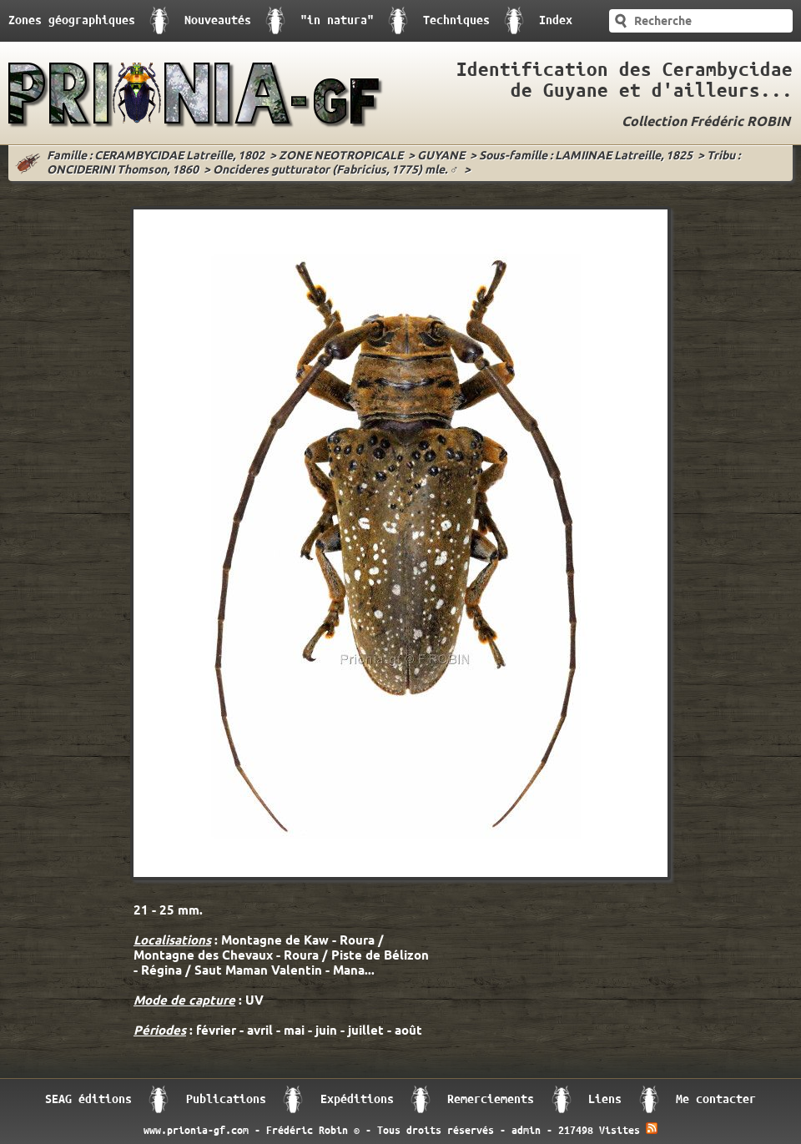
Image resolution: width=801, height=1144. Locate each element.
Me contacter (716, 1099)
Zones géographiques (71, 20)
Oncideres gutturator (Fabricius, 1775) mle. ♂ (336, 171)
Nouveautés (217, 20)
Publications (226, 1099)
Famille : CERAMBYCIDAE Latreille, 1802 (155, 156)
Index (555, 20)
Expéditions (357, 1099)
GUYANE (441, 156)
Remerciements (490, 1099)
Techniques (456, 20)
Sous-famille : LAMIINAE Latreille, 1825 (586, 156)
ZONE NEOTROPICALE (341, 156)
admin (526, 1130)
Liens (605, 1099)
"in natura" (337, 20)
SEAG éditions (88, 1099)
